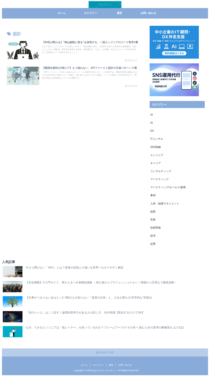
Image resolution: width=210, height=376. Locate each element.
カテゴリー (98, 366)
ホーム (84, 366)
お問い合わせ (125, 366)
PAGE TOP (105, 353)
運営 (111, 366)
